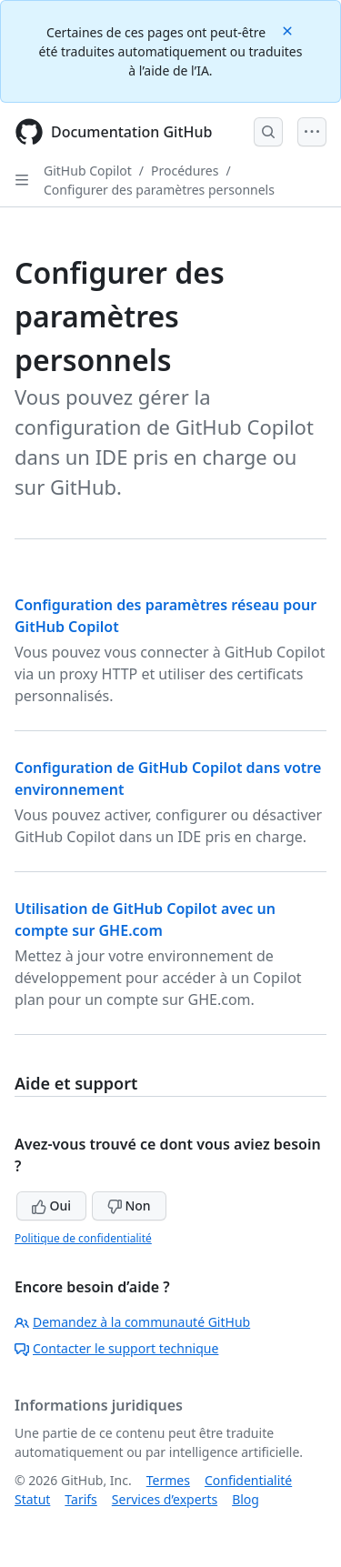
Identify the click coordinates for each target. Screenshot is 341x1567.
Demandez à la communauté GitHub (132, 1322)
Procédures (184, 170)
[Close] (289, 29)
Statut (32, 1499)
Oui (51, 1205)
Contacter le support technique (116, 1348)
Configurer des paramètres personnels (159, 189)
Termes (168, 1480)
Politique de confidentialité (83, 1238)
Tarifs (80, 1499)
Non (129, 1205)
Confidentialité (248, 1480)
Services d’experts (164, 1499)
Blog (245, 1499)
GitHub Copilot (88, 170)
